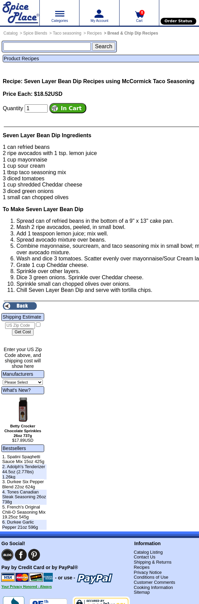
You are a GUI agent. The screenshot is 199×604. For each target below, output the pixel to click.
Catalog (10, 33)
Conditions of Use (151, 577)
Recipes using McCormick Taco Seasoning (139, 81)
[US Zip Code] (20, 325)
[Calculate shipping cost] (23, 332)
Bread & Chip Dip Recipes (133, 33)
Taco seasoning (67, 33)
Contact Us (144, 557)
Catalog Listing (148, 552)
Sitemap (142, 592)
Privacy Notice (148, 572)
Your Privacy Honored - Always (26, 587)
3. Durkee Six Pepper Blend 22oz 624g (23, 484)
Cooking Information (153, 587)
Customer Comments (154, 582)
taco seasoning (37, 172)
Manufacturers (17, 374)
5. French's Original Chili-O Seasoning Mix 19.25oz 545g (24, 511)
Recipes (94, 33)
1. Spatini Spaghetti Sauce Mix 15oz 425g (23, 459)
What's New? (16, 390)
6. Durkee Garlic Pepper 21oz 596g (20, 524)
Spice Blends (35, 33)
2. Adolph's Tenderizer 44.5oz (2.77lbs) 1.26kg (23, 471)
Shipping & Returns (152, 562)
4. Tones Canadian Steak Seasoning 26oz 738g (24, 496)
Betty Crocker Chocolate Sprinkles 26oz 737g (22, 431)
